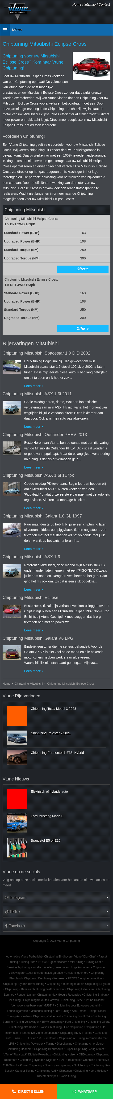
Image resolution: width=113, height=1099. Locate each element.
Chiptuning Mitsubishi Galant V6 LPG (38, 638)
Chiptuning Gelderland (47, 1016)
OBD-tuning (86, 1054)
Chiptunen (65, 1070)
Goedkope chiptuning (58, 1065)
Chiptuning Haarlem (19, 1049)
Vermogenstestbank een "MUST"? (33, 1005)
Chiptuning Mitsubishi (29, 683)
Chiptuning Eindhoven (58, 956)
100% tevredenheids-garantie (44, 972)
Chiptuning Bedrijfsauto (48, 1049)
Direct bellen (31, 1091)
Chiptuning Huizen (64, 1054)
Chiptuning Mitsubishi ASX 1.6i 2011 (37, 394)
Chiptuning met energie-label (65, 984)
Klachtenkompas (47, 1076)
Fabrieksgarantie (17, 1011)
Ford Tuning (61, 1011)
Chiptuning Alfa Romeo (23, 1027)
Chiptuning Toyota (14, 984)
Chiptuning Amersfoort (89, 1043)
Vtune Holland (95, 1000)
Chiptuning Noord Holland (90, 1070)
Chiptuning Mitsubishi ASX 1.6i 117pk (38, 475)
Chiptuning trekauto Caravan (41, 1000)
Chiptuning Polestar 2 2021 (51, 733)
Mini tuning (77, 962)
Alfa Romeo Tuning (84, 1011)
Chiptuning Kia (46, 994)
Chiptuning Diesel (72, 1000)
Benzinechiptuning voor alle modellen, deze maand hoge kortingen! (48, 967)
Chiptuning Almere (76, 972)
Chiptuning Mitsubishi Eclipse (31, 597)
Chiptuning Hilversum (80, 989)
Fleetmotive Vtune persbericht (39, 1032)
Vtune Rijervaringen (21, 696)
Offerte (82, 269)
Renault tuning (26, 994)
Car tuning (14, 1000)
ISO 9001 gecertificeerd (52, 962)
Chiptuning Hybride (31, 1060)
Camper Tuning (24, 1070)
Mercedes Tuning (41, 1011)
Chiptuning (11, 989)
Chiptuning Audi (46, 1070)
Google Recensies (69, 994)
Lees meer (32, 386)
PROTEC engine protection (85, 978)
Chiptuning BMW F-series (76, 1032)
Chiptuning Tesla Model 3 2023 (53, 709)
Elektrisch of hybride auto (49, 791)
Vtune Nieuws (16, 779)
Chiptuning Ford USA (76, 1016)
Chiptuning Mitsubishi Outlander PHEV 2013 (45, 434)
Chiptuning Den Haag (37, 978)
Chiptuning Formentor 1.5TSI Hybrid (57, 753)
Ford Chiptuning (75, 1021)
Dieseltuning (64, 1043)
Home (76, 4)
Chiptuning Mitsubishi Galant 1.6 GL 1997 (42, 516)
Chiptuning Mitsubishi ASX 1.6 (31, 556)
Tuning (50, 1043)
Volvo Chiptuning (51, 1027)
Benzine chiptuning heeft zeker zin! (42, 989)
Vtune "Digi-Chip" (85, 956)
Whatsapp (87, 1091)
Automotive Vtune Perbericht (24, 956)
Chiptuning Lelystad (97, 984)
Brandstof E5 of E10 (45, 840)
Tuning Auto (28, 962)
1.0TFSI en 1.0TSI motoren (39, 1038)
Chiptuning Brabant (96, 994)
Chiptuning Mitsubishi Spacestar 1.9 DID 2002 (46, 353)
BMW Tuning (36, 984)
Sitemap (90, 4)
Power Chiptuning (31, 1065)
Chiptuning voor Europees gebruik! (78, 1005)
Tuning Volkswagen (27, 1021)
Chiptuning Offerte (99, 1021)
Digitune (51, 1060)
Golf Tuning (81, 1065)
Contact (104, 4)
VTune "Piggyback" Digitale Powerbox (27, 1054)
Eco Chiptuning (73, 1027)
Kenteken (59, 978)
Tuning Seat (93, 962)
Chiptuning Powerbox (30, 1043)
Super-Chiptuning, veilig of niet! (85, 1049)
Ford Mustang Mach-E (47, 816)
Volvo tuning (68, 1076)
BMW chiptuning (52, 1021)
